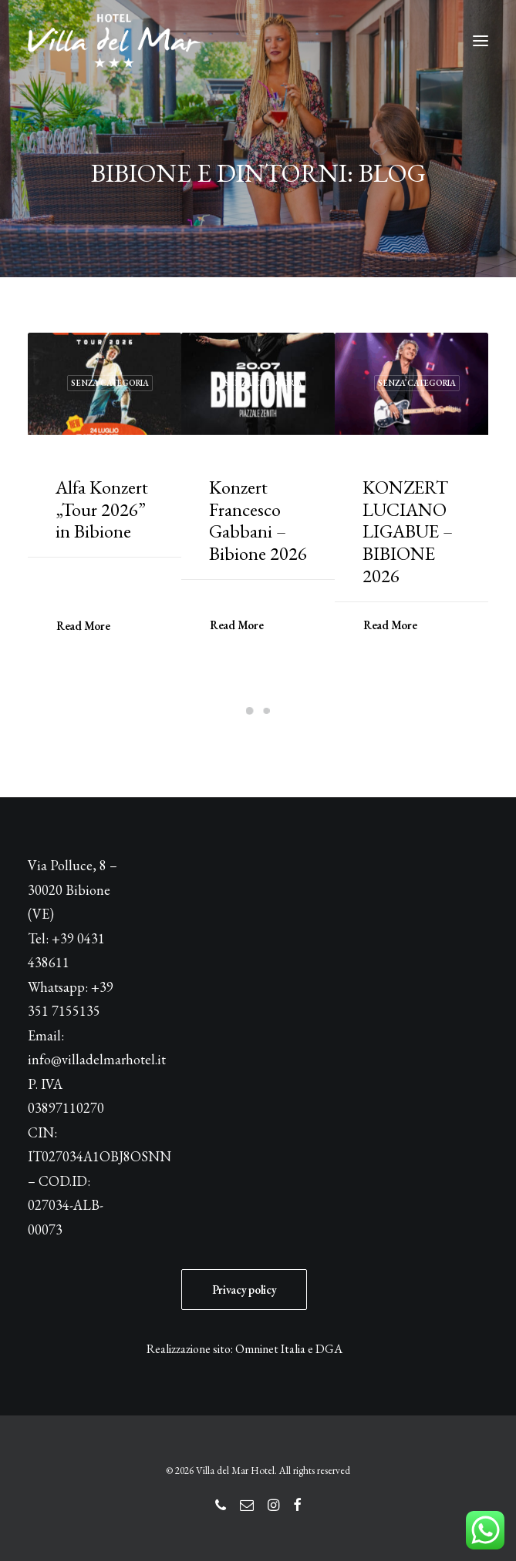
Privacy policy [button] (244, 1289)
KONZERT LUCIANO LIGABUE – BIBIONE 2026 (408, 531)
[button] (480, 41)
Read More (83, 625)
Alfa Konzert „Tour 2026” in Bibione (102, 509)
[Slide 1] (249, 711)
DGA (328, 1349)
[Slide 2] (266, 711)
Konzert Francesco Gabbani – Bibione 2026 (258, 520)
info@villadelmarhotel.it (97, 1059)
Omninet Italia (270, 1349)
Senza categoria (110, 382)
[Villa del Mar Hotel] (114, 41)
